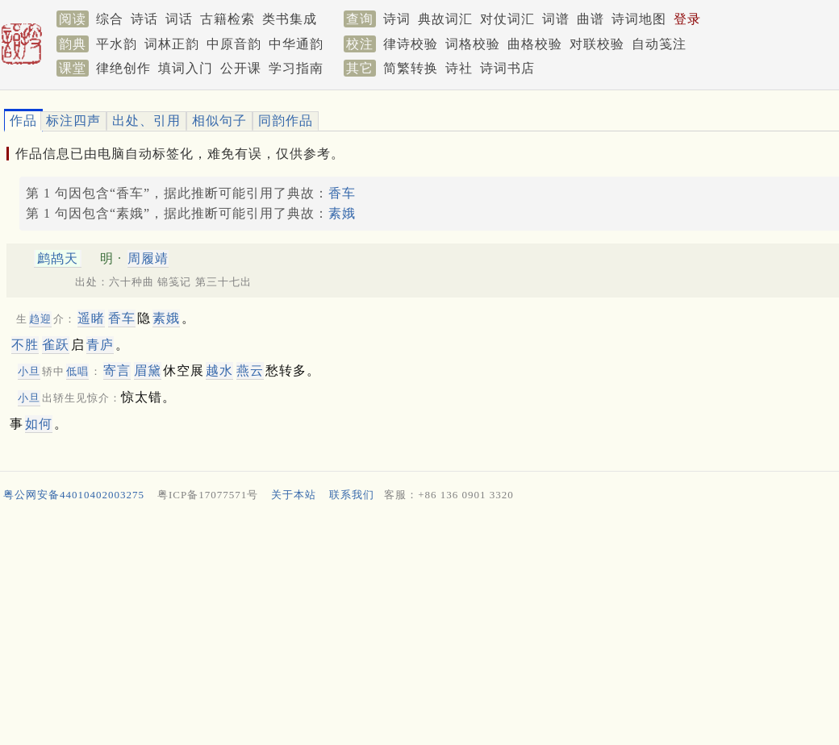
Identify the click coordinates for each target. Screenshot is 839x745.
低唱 (77, 371)
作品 (23, 120)
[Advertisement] (413, 627)
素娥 (342, 213)
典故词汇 (445, 19)
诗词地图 (639, 19)
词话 (179, 19)
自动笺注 (659, 44)
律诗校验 (410, 44)
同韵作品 (285, 120)
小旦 (29, 371)
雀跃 (55, 345)
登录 (687, 19)
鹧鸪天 (57, 258)
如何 (38, 424)
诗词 (397, 19)
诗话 (144, 19)
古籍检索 (227, 19)
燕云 (250, 370)
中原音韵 (234, 44)
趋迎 (40, 319)
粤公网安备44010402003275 (73, 495)
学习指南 (296, 68)
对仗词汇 (507, 19)
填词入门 (185, 68)
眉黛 (147, 370)
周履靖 (148, 258)
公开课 (240, 68)
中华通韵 (296, 44)
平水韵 (116, 44)
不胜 (25, 345)
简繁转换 (410, 68)
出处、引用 (146, 120)
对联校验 (597, 44)
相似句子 (219, 120)
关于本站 (293, 495)
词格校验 (472, 44)
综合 (109, 19)
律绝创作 (123, 68)
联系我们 (351, 495)
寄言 (117, 370)
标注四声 (73, 120)
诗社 (459, 68)
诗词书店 (507, 68)
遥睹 (91, 318)
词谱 (556, 19)
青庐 (100, 345)
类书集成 (289, 19)
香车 (342, 193)
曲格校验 (534, 44)
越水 (219, 370)
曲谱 (590, 19)
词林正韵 (171, 44)
